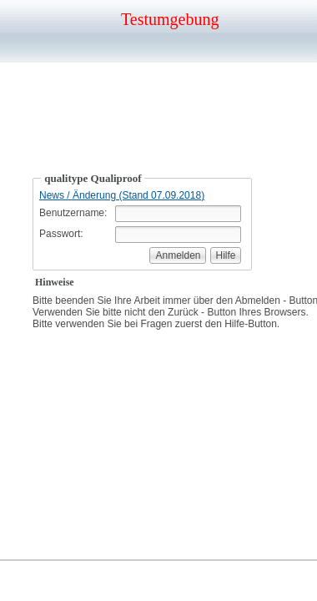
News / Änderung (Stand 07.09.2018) (121, 195)
